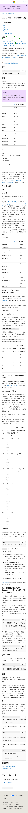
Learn (3, 13)
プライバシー (16, 804)
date (23, 206)
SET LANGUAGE (12, 202)
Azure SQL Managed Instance (11, 39)
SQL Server (11, 13)
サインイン (24, 2)
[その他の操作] (25, 13)
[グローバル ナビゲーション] (1, 2)
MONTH (13, 385)
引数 (4, 27)
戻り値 (4, 31)
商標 (10, 808)
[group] (14, 545)
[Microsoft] (14, 2)
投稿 (10, 804)
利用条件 (5, 808)
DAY (17, 385)
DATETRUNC (7, 769)
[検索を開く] (19, 2)
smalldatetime (5, 582)
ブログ (4, 804)
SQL (7, 13)
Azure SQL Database (20, 37)
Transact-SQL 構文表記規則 (11, 63)
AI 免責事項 (5, 802)
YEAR (8, 385)
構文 (4, 25)
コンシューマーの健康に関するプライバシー (13, 806)
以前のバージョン (14, 802)
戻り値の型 (5, 29)
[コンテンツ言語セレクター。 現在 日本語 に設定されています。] (6, 795)
